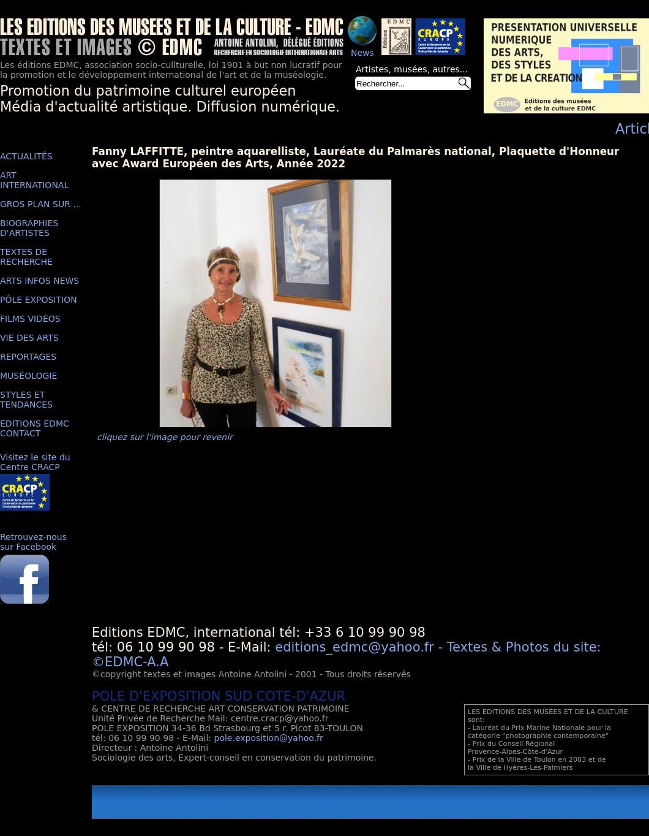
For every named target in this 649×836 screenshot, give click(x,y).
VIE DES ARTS (29, 338)
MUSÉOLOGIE (28, 376)
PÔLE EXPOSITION (38, 300)
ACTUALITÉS (26, 156)
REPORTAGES (28, 357)
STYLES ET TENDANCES (26, 399)
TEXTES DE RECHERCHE (26, 257)
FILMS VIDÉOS (30, 319)
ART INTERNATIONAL (34, 180)
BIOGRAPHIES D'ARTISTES (29, 228)
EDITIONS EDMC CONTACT (34, 428)
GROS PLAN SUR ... (40, 204)
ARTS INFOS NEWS (39, 281)
